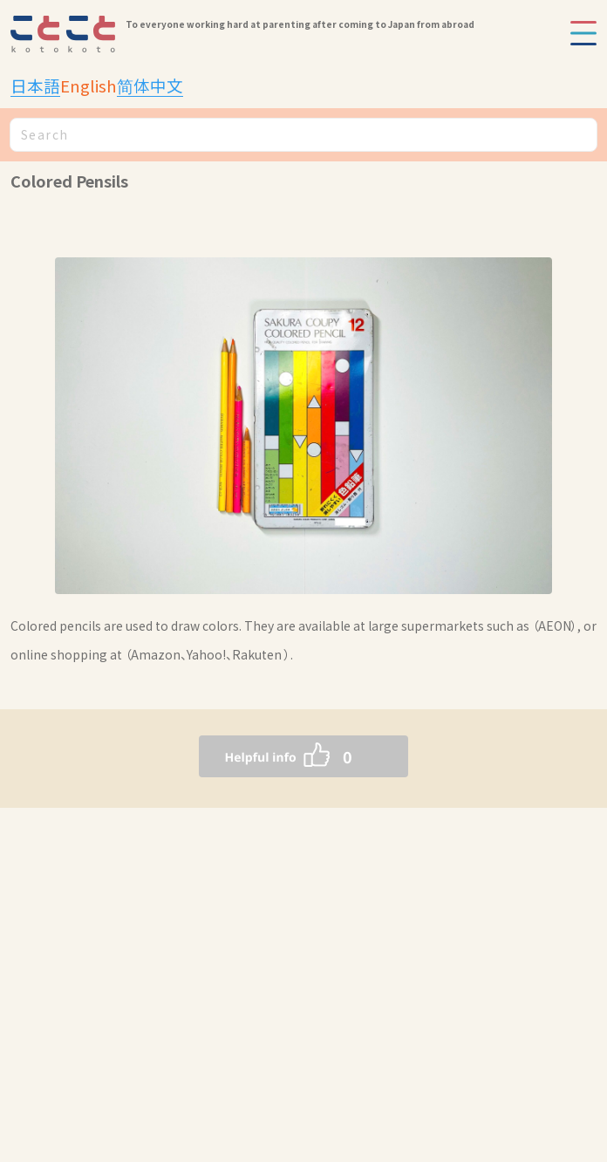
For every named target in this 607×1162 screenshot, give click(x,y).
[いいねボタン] (268, 756)
